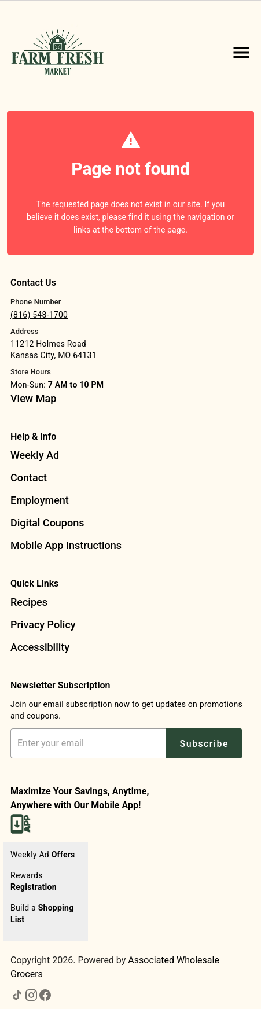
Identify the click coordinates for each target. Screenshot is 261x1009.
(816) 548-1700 (39, 314)
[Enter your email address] (90, 743)
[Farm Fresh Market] (61, 52)
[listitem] (33, 400)
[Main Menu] (241, 52)
